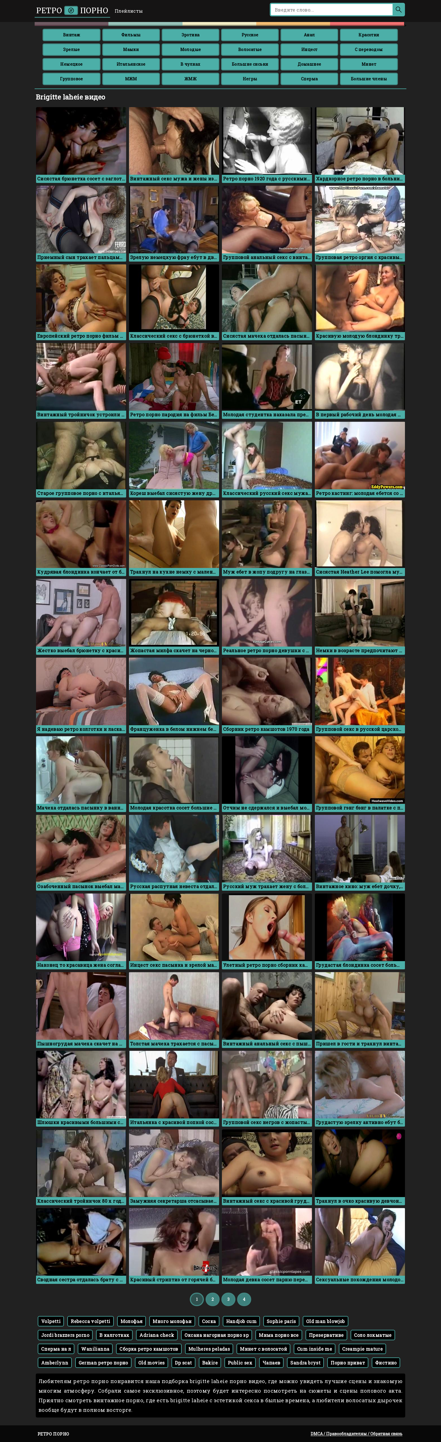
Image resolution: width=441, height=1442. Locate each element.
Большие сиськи (250, 64)
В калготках (114, 1335)
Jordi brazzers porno (65, 1335)
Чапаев (271, 1363)
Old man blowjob (325, 1321)
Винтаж (71, 34)
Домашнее (309, 64)
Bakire (210, 1363)
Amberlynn (54, 1363)
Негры (250, 78)
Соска (209, 1321)
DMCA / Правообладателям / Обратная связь (356, 1433)
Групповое (71, 78)
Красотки (368, 34)
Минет (369, 64)
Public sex (240, 1363)
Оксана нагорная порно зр (216, 1335)
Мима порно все (279, 1335)
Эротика (191, 34)
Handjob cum (241, 1321)
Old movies (151, 1363)
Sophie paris (281, 1321)
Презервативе (326, 1335)
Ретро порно (72, 10)
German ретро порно (103, 1363)
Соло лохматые (373, 1335)
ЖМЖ (190, 78)
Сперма (309, 78)
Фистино (386, 1363)
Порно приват (348, 1363)
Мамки (131, 49)
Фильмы (131, 34)
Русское (250, 34)
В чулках (190, 64)
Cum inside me (314, 1349)
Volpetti (51, 1321)
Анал (309, 34)
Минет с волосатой (263, 1349)
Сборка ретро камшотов (148, 1349)
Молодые (190, 49)
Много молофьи (172, 1321)
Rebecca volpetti (90, 1321)
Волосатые (250, 49)
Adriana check (156, 1335)
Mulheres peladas (209, 1349)
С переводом (369, 49)
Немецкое (71, 64)
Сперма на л (56, 1349)
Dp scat (183, 1363)
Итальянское (131, 64)
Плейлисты (129, 11)
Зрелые (71, 49)
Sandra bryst (305, 1363)
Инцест (309, 49)
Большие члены (369, 78)
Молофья (132, 1321)
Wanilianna (95, 1349)
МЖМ (131, 78)
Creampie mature (362, 1349)
